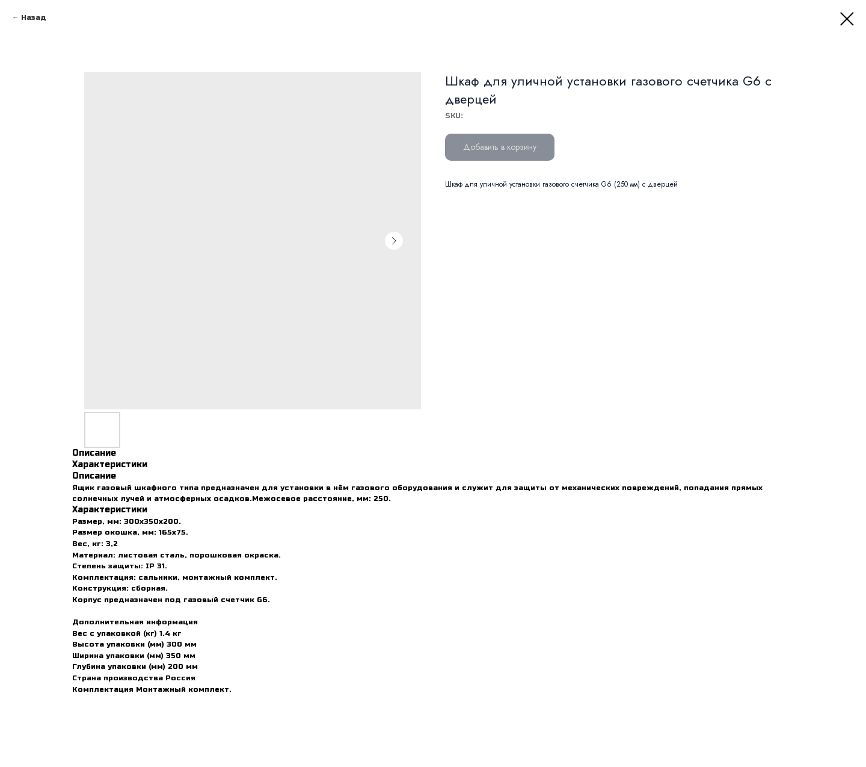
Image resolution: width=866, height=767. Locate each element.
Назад (33, 17)
